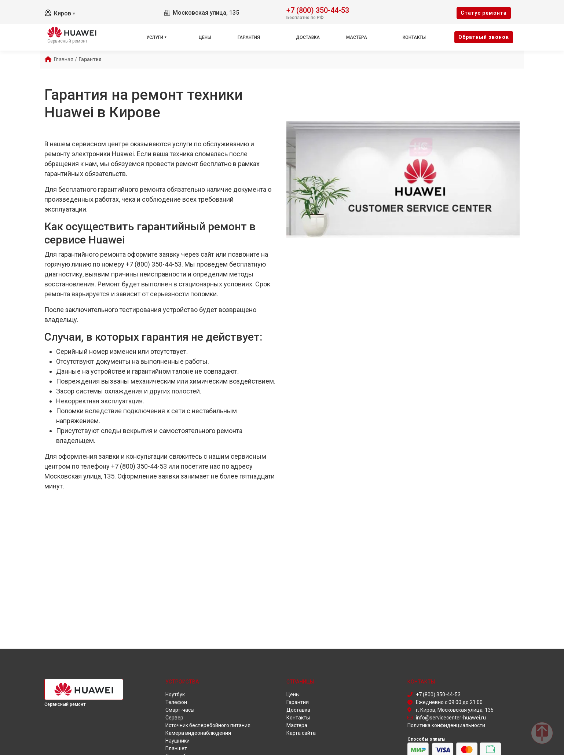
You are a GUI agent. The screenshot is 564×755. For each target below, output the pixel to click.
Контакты (414, 37)
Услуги (154, 37)
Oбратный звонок (483, 37)
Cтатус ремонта (484, 13)
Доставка (308, 37)
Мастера (356, 37)
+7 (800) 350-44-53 (317, 10)
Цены (205, 37)
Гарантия (249, 37)
